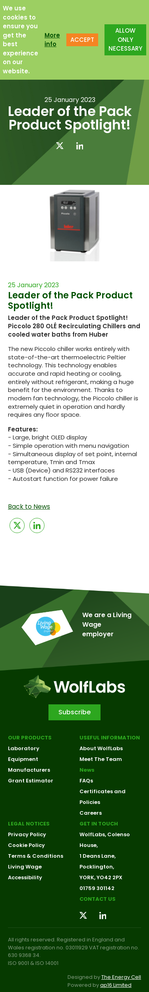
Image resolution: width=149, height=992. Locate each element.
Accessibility (25, 877)
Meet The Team (100, 759)
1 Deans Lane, (97, 856)
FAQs (86, 780)
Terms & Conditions (35, 856)
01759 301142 (96, 888)
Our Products (30, 737)
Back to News (29, 506)
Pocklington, (96, 866)
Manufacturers (29, 770)
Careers (90, 813)
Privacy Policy (27, 834)
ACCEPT (82, 39)
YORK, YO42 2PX (100, 877)
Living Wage (25, 866)
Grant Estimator (30, 780)
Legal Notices (29, 823)
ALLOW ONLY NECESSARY (125, 39)
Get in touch (98, 823)
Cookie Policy (26, 845)
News (87, 770)
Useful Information (109, 737)
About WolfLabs (101, 748)
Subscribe (74, 712)
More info (52, 40)
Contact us (97, 899)
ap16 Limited (116, 985)
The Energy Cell (121, 977)
